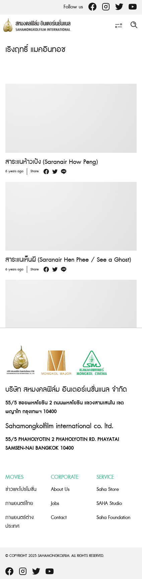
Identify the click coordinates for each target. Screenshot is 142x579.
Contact (59, 517)
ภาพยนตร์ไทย (19, 503)
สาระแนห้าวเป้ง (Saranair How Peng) (51, 162)
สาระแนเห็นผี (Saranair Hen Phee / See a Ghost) (68, 260)
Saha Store (107, 489)
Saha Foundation (113, 517)
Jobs (55, 503)
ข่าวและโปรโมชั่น (21, 489)
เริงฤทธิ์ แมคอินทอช (35, 50)
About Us (60, 489)
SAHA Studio (109, 503)
